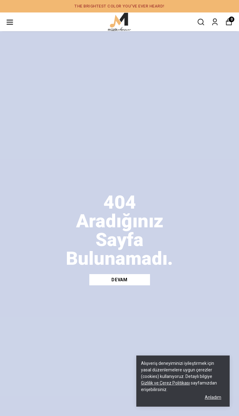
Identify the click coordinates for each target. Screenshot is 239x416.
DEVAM (119, 279)
